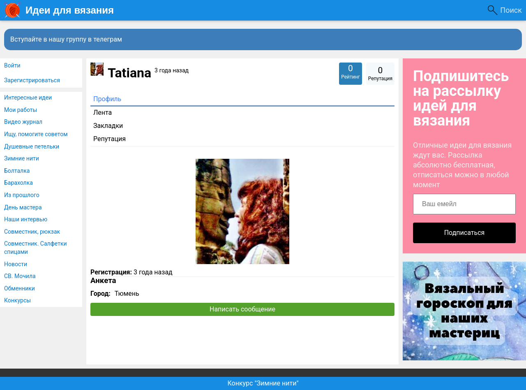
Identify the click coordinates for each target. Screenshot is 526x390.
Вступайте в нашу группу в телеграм (66, 39)
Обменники (19, 288)
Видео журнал (23, 121)
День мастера (23, 207)
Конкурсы (17, 300)
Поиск (511, 10)
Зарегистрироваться (32, 80)
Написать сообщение (242, 309)
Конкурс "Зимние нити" (262, 383)
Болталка (17, 170)
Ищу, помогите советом (36, 134)
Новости (15, 264)
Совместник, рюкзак (32, 231)
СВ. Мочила (20, 276)
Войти (12, 65)
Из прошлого (21, 195)
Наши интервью (25, 219)
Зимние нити (21, 158)
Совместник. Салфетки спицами (35, 247)
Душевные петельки (31, 146)
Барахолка (18, 182)
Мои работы (20, 110)
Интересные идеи (28, 97)
